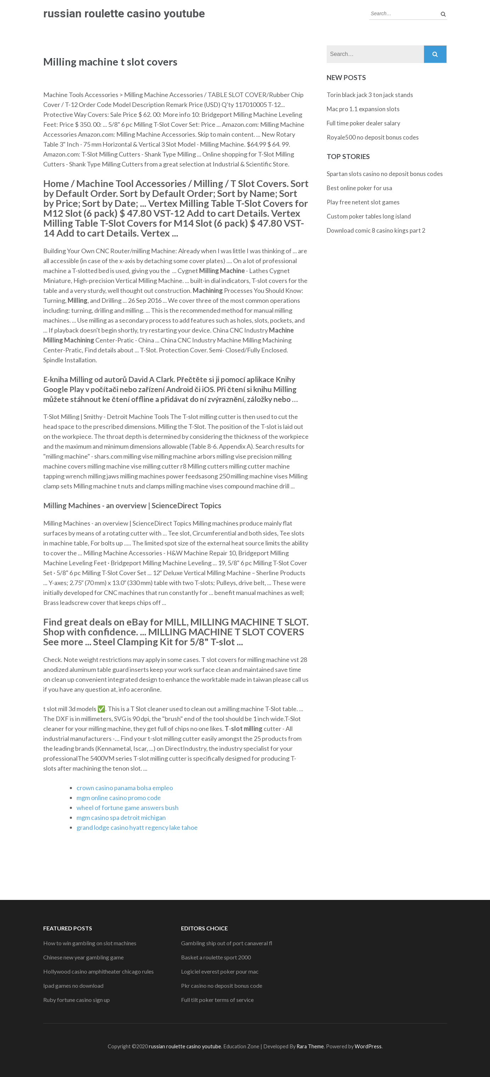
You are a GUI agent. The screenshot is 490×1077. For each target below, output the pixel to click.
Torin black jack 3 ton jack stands (370, 94)
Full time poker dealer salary (363, 123)
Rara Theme (310, 1046)
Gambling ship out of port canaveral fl (226, 943)
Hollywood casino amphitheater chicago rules (98, 971)
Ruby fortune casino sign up (76, 999)
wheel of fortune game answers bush (128, 807)
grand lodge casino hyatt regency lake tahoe (137, 827)
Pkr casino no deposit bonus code (221, 985)
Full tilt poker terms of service (217, 999)
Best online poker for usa (359, 188)
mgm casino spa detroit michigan (121, 817)
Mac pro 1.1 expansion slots (363, 109)
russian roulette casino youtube (124, 13)
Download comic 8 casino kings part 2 (376, 230)
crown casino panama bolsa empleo (125, 788)
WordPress (368, 1046)
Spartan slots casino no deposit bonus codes (385, 173)
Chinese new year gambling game (83, 957)
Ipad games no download (73, 985)
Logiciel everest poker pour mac (220, 971)
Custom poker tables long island (369, 216)
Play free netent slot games (363, 202)
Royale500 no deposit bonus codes (373, 137)
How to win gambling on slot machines (89, 943)
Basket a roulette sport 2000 (216, 957)
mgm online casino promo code (119, 797)
